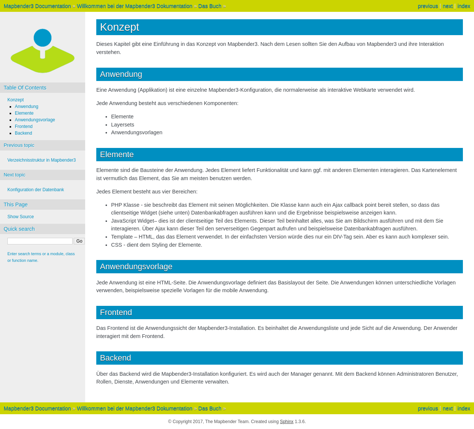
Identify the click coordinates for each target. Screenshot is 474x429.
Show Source (20, 216)
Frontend (24, 126)
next (448, 6)
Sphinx (287, 421)
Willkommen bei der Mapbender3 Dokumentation (135, 6)
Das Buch (209, 6)
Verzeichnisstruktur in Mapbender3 (41, 160)
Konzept (15, 99)
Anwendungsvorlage (35, 119)
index (464, 6)
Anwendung (26, 106)
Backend (23, 133)
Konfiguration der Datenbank (35, 189)
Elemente (24, 113)
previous (428, 6)
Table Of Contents (25, 88)
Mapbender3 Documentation (37, 6)
